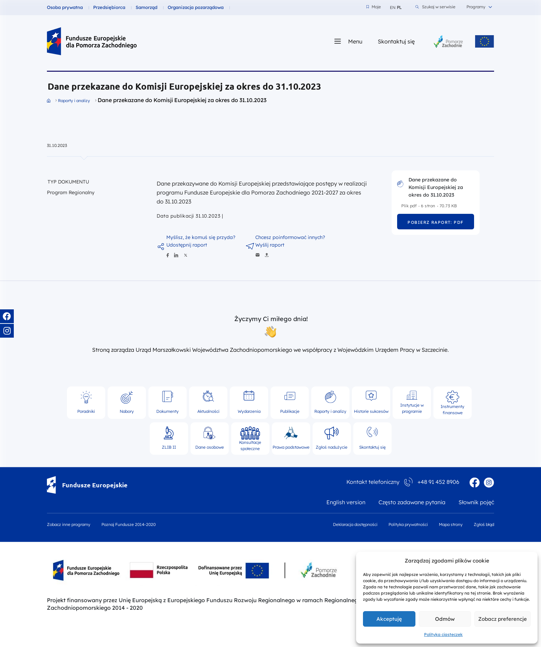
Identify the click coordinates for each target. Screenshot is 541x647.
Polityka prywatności (408, 524)
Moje (373, 7)
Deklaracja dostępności (355, 524)
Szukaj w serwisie (435, 7)
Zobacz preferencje (502, 619)
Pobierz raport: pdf (435, 222)
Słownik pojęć (476, 502)
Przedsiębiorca (109, 7)
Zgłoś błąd (484, 524)
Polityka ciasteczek (443, 634)
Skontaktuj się (396, 41)
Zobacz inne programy (68, 524)
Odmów (445, 619)
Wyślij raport (269, 245)
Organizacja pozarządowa (196, 7)
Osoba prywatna (65, 7)
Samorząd (146, 7)
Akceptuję (389, 619)
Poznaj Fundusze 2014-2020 (128, 524)
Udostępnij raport (186, 245)
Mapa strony (451, 524)
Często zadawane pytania (411, 502)
